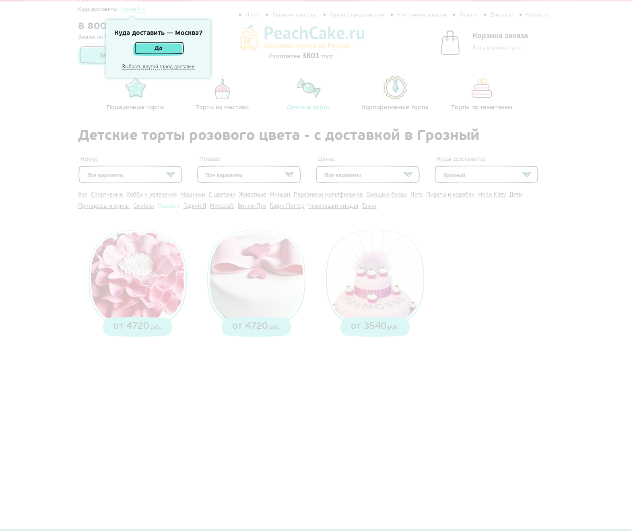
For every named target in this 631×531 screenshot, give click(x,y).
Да (158, 48)
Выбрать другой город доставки (158, 67)
